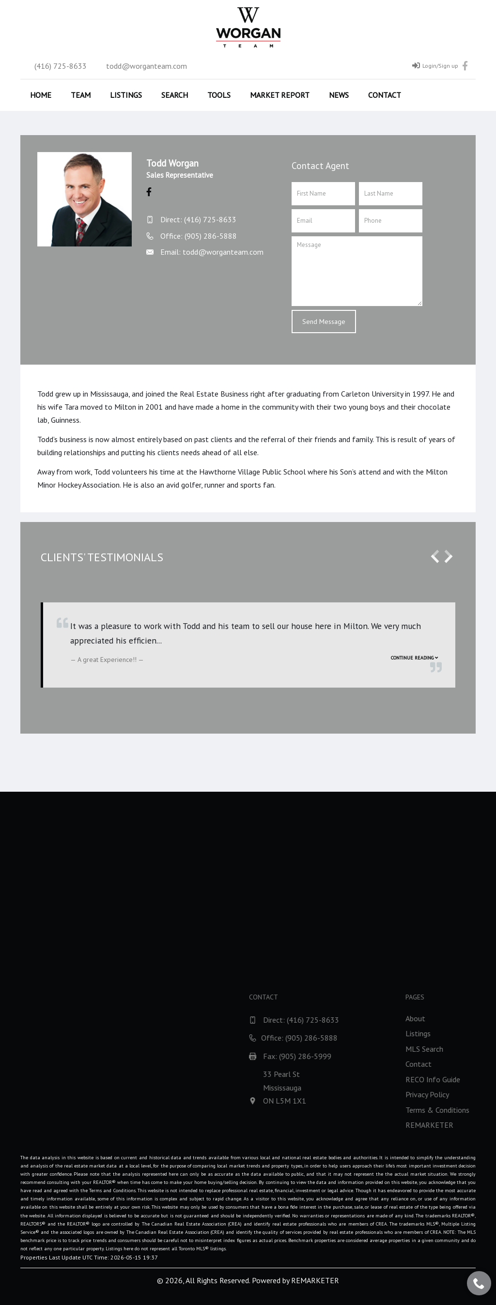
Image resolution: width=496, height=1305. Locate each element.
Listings (126, 95)
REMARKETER (315, 1280)
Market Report (280, 95)
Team (81, 95)
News (339, 95)
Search (174, 95)
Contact (384, 95)
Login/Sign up (435, 65)
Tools (219, 95)
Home (40, 95)
